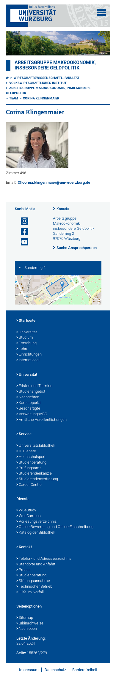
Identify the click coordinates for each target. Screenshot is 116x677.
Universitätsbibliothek (35, 445)
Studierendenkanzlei (34, 473)
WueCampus (28, 516)
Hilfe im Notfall (30, 592)
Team (13, 98)
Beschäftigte (28, 408)
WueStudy (26, 510)
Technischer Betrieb (34, 586)
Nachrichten (27, 397)
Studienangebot (30, 391)
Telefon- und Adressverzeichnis (43, 559)
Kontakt (63, 209)
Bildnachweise (29, 623)
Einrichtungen (29, 354)
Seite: (21, 653)
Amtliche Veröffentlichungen (41, 420)
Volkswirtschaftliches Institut (38, 83)
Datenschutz (55, 670)
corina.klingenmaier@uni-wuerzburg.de (56, 182)
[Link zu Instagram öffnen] (22, 221)
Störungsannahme (33, 581)
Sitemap (24, 618)
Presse (23, 570)
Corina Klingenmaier (41, 98)
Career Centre (29, 485)
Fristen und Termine (34, 386)
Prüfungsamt (28, 468)
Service (24, 434)
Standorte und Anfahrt (35, 564)
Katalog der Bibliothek (35, 532)
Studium (24, 337)
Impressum (28, 670)
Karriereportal (28, 403)
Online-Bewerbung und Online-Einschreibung (54, 527)
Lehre (22, 349)
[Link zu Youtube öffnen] (22, 242)
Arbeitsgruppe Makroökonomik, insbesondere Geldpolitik (55, 65)
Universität (26, 332)
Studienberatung (31, 462)
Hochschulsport (31, 457)
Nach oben (26, 629)
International (28, 360)
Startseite (25, 321)
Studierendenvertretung (37, 479)
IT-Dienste (26, 451)
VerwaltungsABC (31, 414)
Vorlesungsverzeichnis (36, 521)
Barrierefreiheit (84, 670)
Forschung (26, 343)
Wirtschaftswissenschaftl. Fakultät (46, 78)
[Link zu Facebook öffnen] (22, 231)
